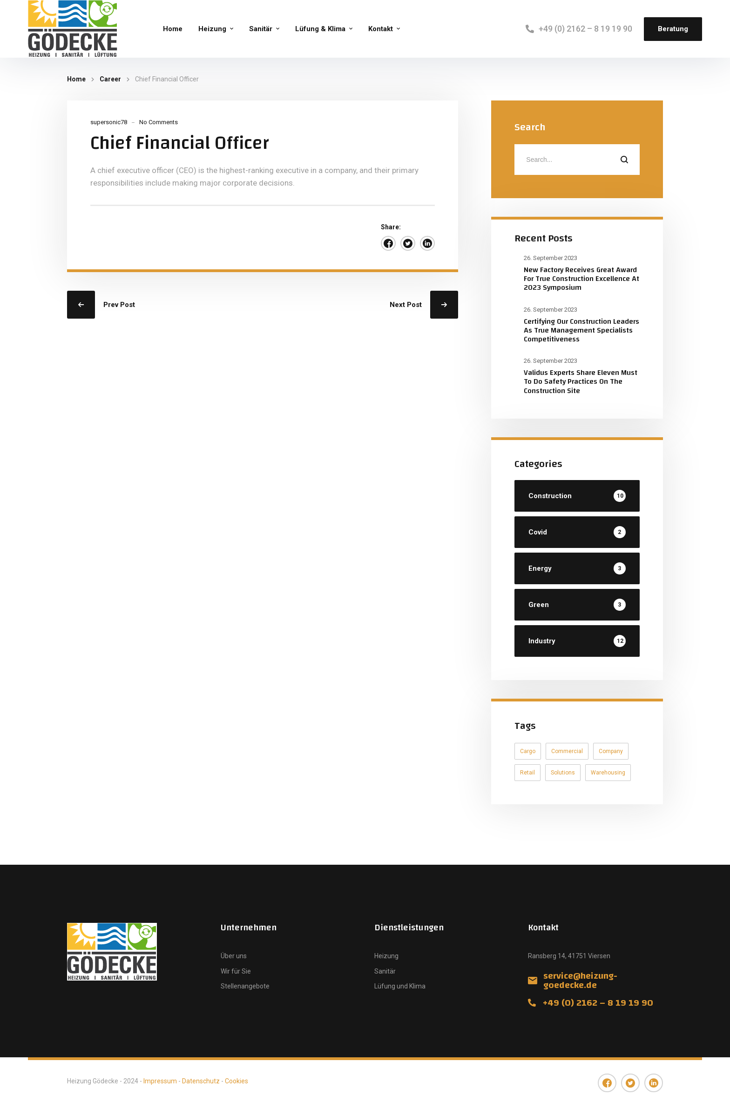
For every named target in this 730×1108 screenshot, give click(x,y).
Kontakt (380, 29)
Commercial (567, 751)
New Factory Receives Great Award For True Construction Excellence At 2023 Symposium (581, 278)
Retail (527, 772)
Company (611, 751)
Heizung (212, 29)
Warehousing (608, 772)
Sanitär (260, 29)
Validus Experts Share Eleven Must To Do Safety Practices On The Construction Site (580, 381)
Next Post (406, 304)
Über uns (234, 956)
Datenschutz (201, 1081)
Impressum (160, 1081)
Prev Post (119, 304)
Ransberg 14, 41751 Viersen (569, 956)
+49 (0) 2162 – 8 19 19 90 (585, 28)
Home (172, 29)
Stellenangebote (245, 986)
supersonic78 (108, 122)
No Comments (158, 122)
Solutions (563, 772)
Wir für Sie (236, 971)
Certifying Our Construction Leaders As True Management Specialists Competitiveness (581, 330)
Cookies (236, 1081)
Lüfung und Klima (400, 986)
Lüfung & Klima (320, 29)
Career (110, 79)
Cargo (527, 751)
